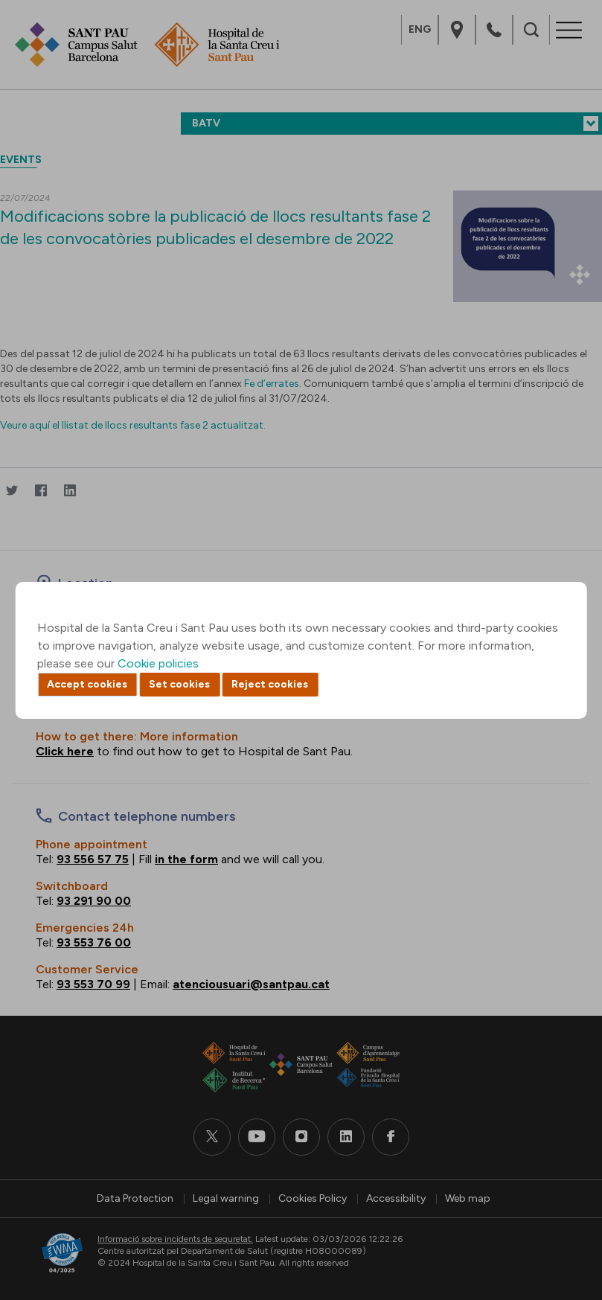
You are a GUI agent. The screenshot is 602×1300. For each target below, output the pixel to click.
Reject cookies (269, 684)
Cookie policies (158, 663)
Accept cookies (87, 684)
